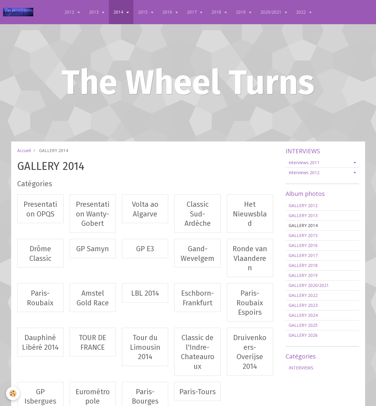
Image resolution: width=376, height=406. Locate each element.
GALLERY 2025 (303, 325)
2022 (301, 12)
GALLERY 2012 (303, 205)
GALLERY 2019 (303, 275)
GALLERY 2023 (303, 305)
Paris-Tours (197, 391)
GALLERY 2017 (303, 255)
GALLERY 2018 (303, 265)
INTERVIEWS (301, 368)
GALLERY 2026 (303, 335)
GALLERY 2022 (303, 295)
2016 (167, 12)
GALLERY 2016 (303, 245)
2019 (241, 12)
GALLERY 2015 (303, 235)
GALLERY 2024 (303, 315)
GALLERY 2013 (303, 215)
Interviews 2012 (304, 172)
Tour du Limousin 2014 (145, 347)
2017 (192, 12)
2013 (94, 12)
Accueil (24, 150)
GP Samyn (92, 249)
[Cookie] (13, 393)
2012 (69, 12)
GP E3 (145, 249)
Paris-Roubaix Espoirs (250, 303)
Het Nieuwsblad (250, 214)
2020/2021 (271, 12)
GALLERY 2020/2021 (309, 285)
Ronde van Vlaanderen (250, 258)
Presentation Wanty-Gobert (93, 214)
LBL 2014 (145, 293)
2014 (118, 12)
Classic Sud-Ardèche (198, 214)
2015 (143, 12)
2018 (216, 12)
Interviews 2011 (304, 162)
